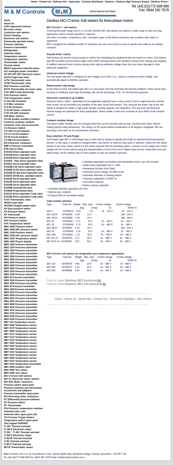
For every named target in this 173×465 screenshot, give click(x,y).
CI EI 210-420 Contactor (16, 113)
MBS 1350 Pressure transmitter (20, 253)
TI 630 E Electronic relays (17, 435)
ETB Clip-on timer (13, 149)
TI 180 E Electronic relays (17, 429)
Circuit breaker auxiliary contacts (22, 119)
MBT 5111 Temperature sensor (20, 334)
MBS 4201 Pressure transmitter (20, 298)
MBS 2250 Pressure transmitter (20, 262)
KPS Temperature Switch (17, 223)
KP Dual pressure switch (17, 208)
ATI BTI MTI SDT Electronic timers (22, 74)
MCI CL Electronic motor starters (21, 379)
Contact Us (45, 1)
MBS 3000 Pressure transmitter (20, 265)
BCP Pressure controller (17, 86)
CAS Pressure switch (15, 95)
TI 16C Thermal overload (17, 426)
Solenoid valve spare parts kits (20, 414)
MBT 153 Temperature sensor (19, 322)
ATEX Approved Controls (17, 26)
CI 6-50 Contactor (13, 107)
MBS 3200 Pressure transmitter (20, 280)
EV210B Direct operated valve (20, 155)
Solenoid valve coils (15, 411)
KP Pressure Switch (14, 211)
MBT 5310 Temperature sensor (20, 352)
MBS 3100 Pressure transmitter (20, 271)
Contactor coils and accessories (21, 125)
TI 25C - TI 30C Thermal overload (21, 432)
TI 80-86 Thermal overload (18, 438)
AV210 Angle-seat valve (16, 77)
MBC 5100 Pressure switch (18, 232)
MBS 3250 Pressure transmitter (20, 283)
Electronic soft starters (16, 38)
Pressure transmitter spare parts (21, 393)
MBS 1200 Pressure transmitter (20, 244)
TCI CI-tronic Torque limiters (19, 417)
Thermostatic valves (15, 62)
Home (34, 1)
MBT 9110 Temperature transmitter (22, 364)
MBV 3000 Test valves (15, 370)
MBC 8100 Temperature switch (20, 238)
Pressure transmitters (15, 47)
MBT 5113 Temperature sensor (20, 337)
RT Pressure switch (14, 402)
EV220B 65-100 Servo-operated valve (24, 173)
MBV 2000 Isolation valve (17, 367)
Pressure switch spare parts (19, 385)
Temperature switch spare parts (21, 420)
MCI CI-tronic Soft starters (18, 376)
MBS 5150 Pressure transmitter (20, 319)
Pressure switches (14, 44)
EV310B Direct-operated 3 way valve (23, 196)
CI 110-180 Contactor (15, 101)
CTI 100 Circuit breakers (17, 131)
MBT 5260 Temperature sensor (20, 349)
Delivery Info (60, 1)
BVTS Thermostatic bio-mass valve (23, 89)
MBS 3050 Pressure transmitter (20, 268)
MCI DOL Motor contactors (18, 382)
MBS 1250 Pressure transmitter (20, 247)
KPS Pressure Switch (15, 220)
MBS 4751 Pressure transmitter (20, 313)
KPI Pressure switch (15, 217)
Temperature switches (16, 59)
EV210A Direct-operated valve (20, 152)
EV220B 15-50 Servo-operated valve (23, 170)
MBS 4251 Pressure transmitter (20, 301)
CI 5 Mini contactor (14, 104)
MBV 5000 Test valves (15, 373)
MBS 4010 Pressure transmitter (20, 292)
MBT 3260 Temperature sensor (20, 325)
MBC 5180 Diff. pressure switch (21, 235)
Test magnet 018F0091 (16, 423)
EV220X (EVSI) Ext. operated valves (23, 176)
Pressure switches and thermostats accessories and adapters (23, 389)
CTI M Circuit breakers (16, 137)
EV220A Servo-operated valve (20, 164)
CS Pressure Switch (14, 128)
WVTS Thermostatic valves (18, 447)
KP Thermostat (12, 214)
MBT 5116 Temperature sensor (20, 340)
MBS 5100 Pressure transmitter (20, 316)
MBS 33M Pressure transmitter (20, 289)
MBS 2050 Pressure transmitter (20, 259)
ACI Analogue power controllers (21, 71)
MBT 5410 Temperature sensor (20, 355)
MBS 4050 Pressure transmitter (20, 295)
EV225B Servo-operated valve (20, 184)
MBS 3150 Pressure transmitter (20, 274)
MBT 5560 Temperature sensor (20, 358)
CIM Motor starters (14, 116)
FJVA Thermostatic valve (17, 199)
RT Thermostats (12, 405)
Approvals (74, 1)
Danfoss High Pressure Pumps (132, 1)
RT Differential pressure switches (22, 399)
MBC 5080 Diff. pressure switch (21, 229)
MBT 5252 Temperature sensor (20, 346)
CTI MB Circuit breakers (17, 140)
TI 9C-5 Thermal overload (17, 444)
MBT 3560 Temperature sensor (20, 331)
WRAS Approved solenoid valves (21, 68)
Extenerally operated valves (19, 41)
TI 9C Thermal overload (16, 441)
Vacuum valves (12, 65)
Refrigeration (11, 50)
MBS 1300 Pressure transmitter (20, 250)
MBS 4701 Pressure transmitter (20, 310)
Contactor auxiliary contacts (19, 122)
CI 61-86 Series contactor (17, 110)
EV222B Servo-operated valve (20, 179)
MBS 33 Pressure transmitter (19, 286)
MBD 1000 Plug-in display (18, 241)
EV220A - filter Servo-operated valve (23, 161)
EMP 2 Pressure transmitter (18, 146)
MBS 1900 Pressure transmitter (20, 256)
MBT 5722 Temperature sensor (20, 361)
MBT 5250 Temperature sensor (20, 343)
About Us (9, 23)
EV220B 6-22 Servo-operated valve (22, 167)
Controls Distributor (92, 1)
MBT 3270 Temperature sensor (20, 328)
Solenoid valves (12, 53)
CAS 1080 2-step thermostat (19, 92)
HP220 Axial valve (13, 202)
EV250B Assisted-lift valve (18, 187)
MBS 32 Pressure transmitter (19, 277)
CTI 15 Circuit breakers (16, 134)
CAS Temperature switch (17, 98)
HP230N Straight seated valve (20, 205)
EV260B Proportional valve (18, 190)
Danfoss (109, 1)
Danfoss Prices (159, 1)
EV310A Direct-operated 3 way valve (23, 193)
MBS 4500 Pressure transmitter (20, 304)
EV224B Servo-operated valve (20, 182)
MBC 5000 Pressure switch (18, 226)
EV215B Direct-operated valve (20, 158)
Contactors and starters (17, 32)
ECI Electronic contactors (17, 143)
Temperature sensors (15, 56)
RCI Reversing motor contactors (21, 396)
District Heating (12, 35)
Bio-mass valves (13, 29)
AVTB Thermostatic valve (17, 83)
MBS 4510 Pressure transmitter (20, 307)
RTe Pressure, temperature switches (23, 408)
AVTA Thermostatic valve (17, 80)
